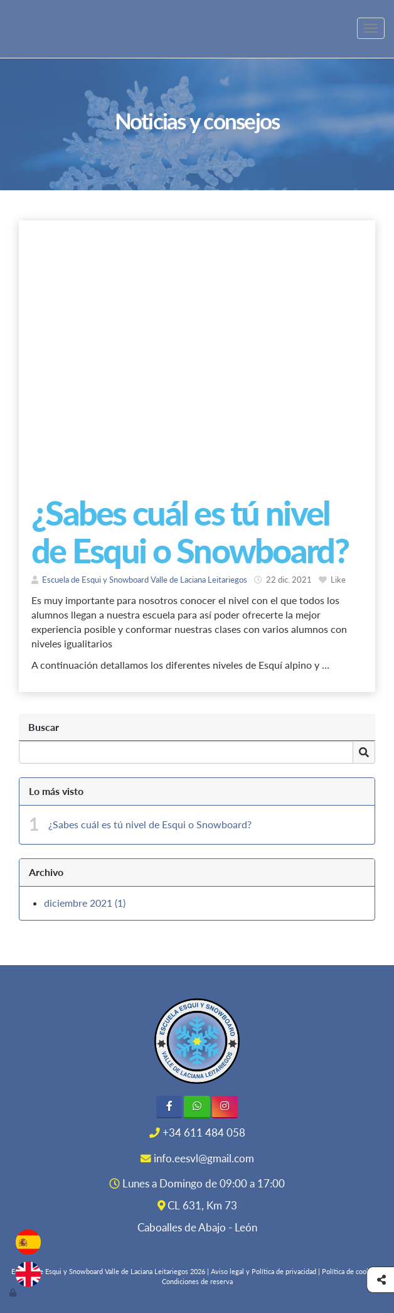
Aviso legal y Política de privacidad (263, 1271)
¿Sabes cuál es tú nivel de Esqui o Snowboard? (150, 824)
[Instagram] (225, 1107)
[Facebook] (169, 1107)
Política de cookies (350, 1271)
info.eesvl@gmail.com (204, 1158)
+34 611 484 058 (203, 1133)
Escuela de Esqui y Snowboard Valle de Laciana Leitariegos (144, 580)
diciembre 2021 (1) (84, 903)
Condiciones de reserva (197, 1281)
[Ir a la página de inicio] (6, 28)
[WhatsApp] (197, 1107)
